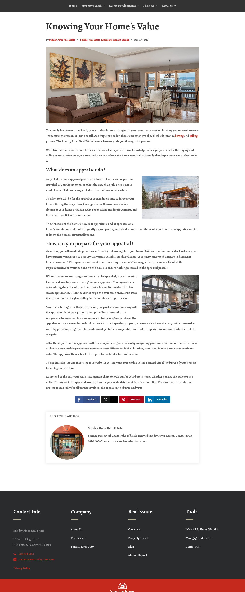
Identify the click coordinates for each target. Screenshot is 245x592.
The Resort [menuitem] (78, 538)
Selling (125, 40)
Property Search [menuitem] (93, 5)
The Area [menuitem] (150, 5)
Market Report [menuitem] (137, 555)
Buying (84, 40)
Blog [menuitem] (131, 546)
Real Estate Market (111, 40)
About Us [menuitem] (169, 5)
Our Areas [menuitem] (134, 529)
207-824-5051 (23, 554)
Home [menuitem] (73, 5)
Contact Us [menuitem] (193, 546)
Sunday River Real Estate (62, 40)
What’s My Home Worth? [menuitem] (202, 529)
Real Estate (94, 40)
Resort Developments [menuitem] (123, 5)
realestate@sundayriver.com (34, 559)
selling (194, 136)
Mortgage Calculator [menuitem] (199, 538)
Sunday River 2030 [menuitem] (82, 546)
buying (179, 136)
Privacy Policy (21, 568)
